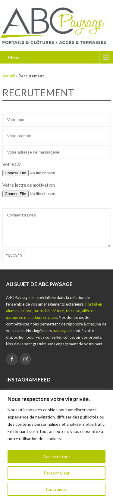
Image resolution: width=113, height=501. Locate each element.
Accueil (8, 75)
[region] (56, 445)
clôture (58, 310)
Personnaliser (57, 472)
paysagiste (62, 330)
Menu (14, 57)
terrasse (73, 310)
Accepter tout (56, 456)
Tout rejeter (56, 489)
